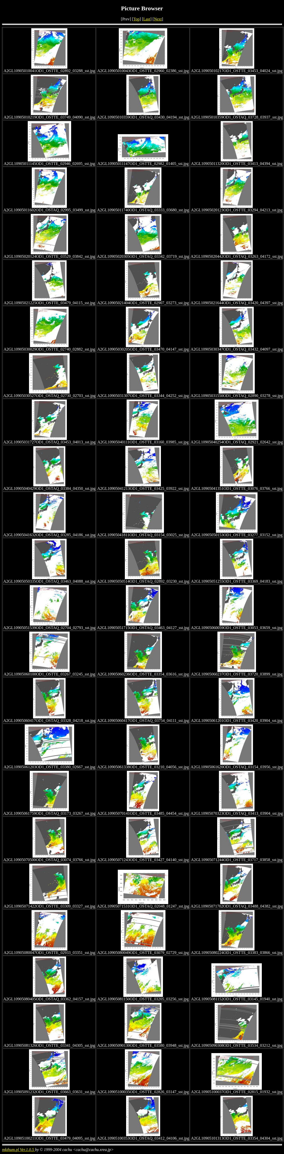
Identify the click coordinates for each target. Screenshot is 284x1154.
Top (136, 19)
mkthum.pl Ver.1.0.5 (18, 1149)
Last (146, 19)
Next (158, 19)
